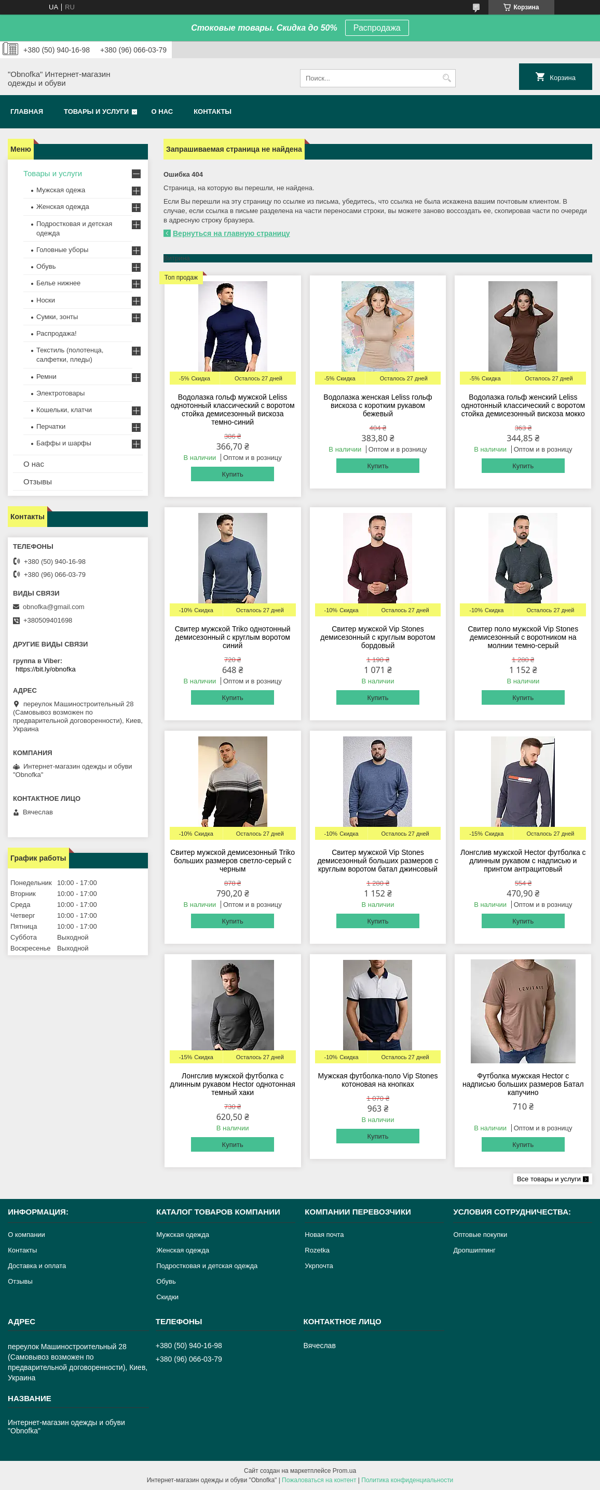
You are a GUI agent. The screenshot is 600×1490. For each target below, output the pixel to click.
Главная (26, 111)
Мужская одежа (60, 190)
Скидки (167, 1297)
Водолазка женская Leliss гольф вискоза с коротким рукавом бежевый (377, 405)
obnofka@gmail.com (54, 607)
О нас (162, 111)
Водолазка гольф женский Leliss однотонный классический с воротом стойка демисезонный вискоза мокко (523, 405)
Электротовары (60, 393)
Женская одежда (62, 206)
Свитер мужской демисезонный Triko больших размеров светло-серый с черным (232, 860)
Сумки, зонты (57, 317)
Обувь (46, 266)
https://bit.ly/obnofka (46, 669)
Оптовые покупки (480, 1234)
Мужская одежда (182, 1234)
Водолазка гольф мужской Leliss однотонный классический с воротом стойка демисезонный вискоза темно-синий (233, 409)
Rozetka (317, 1250)
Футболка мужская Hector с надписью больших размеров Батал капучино (523, 1084)
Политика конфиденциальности (407, 1480)
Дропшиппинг (474, 1250)
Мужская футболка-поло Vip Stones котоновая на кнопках (378, 1080)
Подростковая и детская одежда (206, 1266)
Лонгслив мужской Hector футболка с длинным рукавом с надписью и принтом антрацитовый (523, 860)
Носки (45, 300)
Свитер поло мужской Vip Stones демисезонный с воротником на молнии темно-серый (523, 637)
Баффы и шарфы (63, 443)
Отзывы (37, 481)
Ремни (46, 376)
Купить (232, 474)
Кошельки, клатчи (64, 410)
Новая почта (324, 1234)
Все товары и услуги (549, 1179)
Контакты (212, 111)
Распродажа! (56, 333)
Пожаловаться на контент (319, 1480)
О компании (26, 1234)
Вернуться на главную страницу (231, 233)
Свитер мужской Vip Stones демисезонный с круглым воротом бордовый (377, 637)
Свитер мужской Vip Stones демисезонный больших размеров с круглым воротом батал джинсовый (377, 860)
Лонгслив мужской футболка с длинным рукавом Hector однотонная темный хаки (232, 1084)
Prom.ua (344, 1470)
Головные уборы (62, 250)
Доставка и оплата (37, 1266)
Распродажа (377, 27)
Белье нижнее (58, 283)
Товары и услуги (96, 111)
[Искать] (447, 78)
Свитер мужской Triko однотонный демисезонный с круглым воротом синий (233, 637)
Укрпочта (319, 1266)
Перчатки (50, 426)
